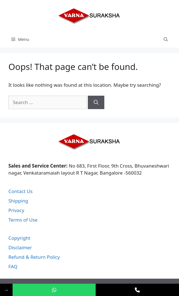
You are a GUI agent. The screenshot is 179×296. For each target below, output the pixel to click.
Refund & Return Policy (34, 257)
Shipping (18, 201)
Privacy (16, 210)
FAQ (12, 266)
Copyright (19, 238)
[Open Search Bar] (165, 39)
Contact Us (20, 191)
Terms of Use (22, 220)
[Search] (96, 102)
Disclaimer (20, 247)
